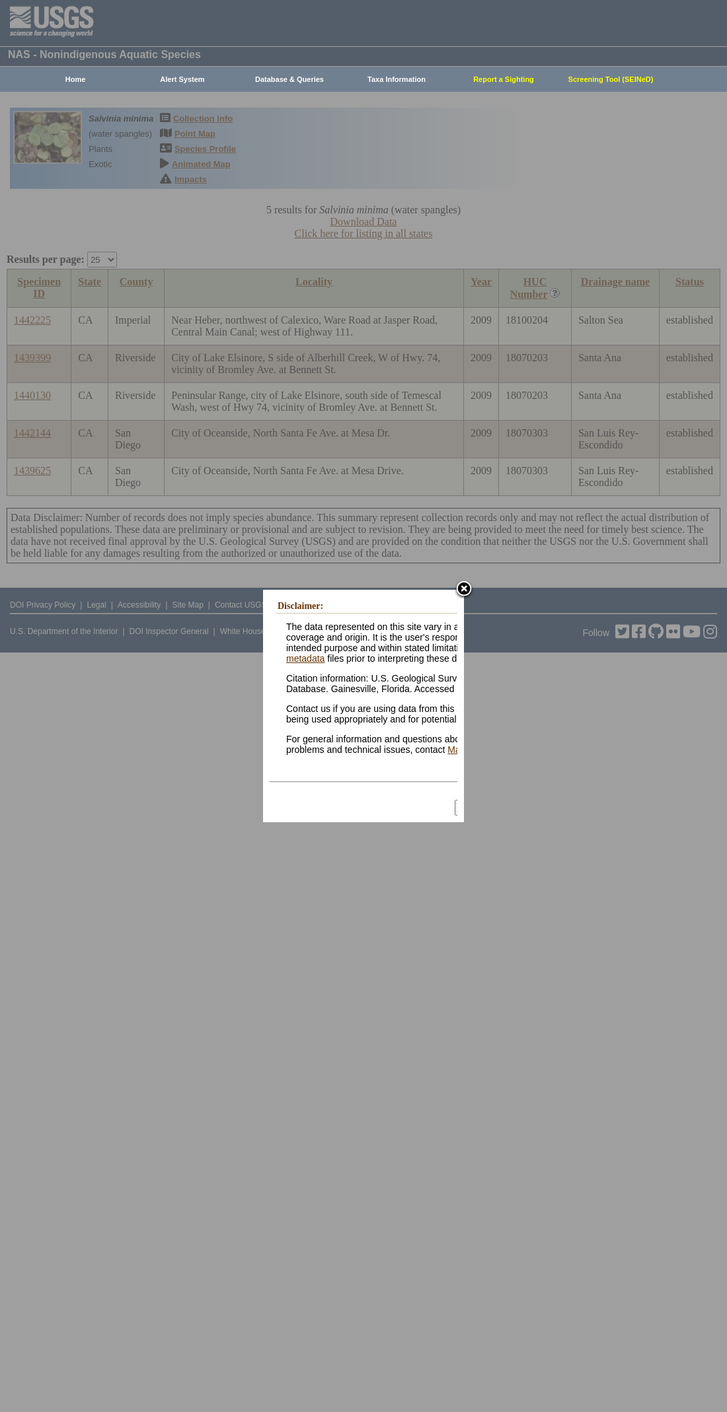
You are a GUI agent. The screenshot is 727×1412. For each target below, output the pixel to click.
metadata (305, 658)
